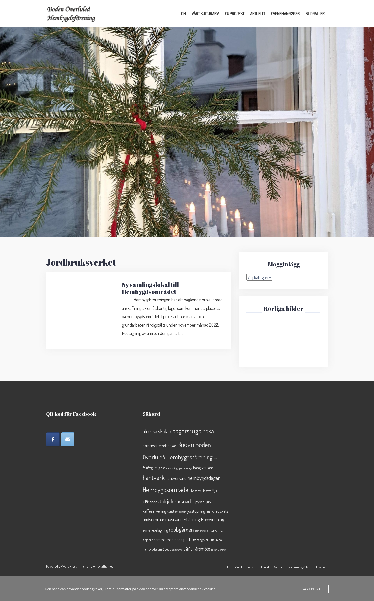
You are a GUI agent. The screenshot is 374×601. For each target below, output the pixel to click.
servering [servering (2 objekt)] (216, 530)
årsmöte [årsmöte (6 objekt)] (202, 549)
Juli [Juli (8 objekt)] (162, 501)
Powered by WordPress (61, 566)
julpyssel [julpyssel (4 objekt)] (198, 501)
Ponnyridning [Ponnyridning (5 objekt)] (212, 519)
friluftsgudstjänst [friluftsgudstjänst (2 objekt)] (154, 468)
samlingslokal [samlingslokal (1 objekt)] (202, 530)
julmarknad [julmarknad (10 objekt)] (179, 501)
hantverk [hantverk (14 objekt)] (154, 477)
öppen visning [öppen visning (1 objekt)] (218, 549)
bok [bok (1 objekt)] (215, 458)
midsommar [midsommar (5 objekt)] (153, 519)
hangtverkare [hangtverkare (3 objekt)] (203, 467)
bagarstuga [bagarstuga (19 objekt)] (186, 430)
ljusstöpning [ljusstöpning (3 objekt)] (196, 511)
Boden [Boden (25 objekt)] (185, 444)
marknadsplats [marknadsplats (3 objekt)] (217, 511)
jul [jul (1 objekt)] (215, 491)
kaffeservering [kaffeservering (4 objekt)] (154, 511)
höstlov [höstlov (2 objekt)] (196, 491)
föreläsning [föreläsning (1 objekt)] (172, 468)
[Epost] (67, 439)
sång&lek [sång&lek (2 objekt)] (202, 540)
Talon (93, 566)
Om (183, 13)
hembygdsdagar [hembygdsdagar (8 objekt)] (203, 478)
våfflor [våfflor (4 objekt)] (189, 549)
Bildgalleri (315, 13)
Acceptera (311, 589)
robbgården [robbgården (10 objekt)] (181, 529)
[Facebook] (53, 439)
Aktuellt (257, 13)
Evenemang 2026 (285, 13)
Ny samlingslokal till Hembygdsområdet (150, 288)
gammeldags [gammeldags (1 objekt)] (185, 468)
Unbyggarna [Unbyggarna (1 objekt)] (176, 549)
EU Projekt (234, 13)
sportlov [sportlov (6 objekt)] (188, 539)
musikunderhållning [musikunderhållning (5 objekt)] (182, 519)
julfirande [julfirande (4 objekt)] (150, 501)
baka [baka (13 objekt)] (208, 431)
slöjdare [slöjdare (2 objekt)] (148, 540)
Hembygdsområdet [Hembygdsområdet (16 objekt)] (166, 489)
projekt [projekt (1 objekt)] (146, 530)
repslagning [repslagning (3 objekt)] (159, 530)
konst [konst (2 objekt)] (170, 511)
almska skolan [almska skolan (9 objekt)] (157, 431)
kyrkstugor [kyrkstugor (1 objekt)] (180, 511)
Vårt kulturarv (205, 13)
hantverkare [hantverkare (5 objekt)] (176, 478)
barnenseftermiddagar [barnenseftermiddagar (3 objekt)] (159, 445)
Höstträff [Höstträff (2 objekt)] (207, 491)
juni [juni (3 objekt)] (209, 501)
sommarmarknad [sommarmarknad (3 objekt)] (167, 539)
